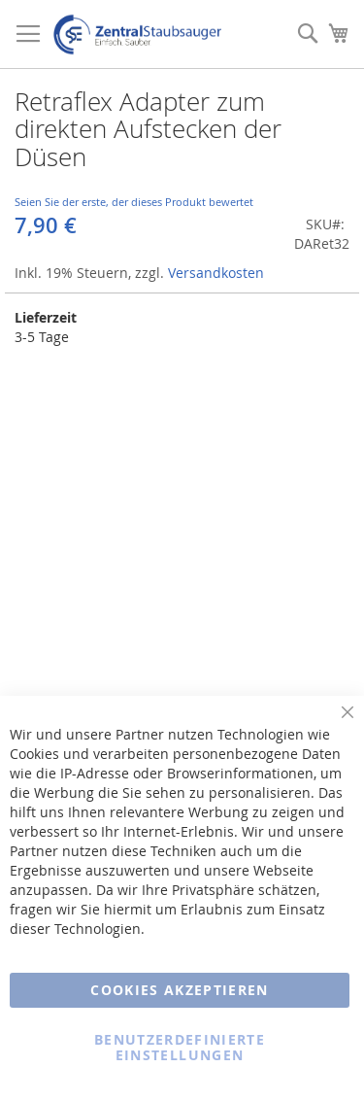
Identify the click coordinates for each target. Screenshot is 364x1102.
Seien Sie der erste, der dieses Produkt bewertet (134, 201)
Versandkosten (216, 272)
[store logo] (137, 34)
